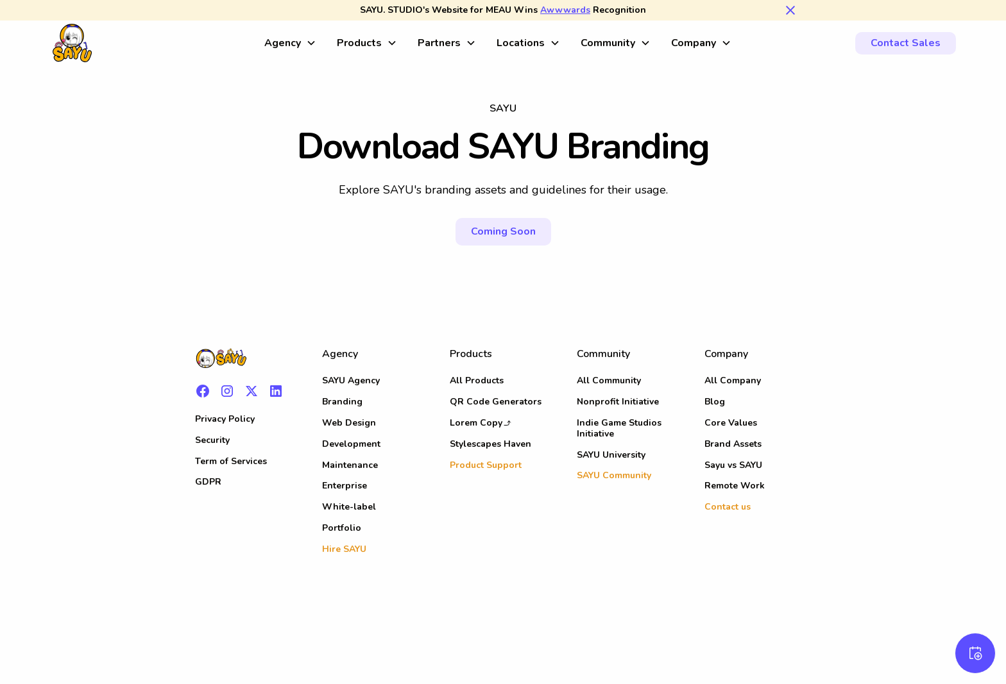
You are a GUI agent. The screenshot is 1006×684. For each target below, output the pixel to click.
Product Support (486, 465)
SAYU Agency (351, 380)
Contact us (727, 507)
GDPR (208, 482)
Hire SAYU (344, 549)
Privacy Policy (225, 419)
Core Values (730, 423)
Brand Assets (733, 444)
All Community (609, 380)
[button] (290, 43)
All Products (477, 380)
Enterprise (344, 486)
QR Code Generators (495, 402)
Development (351, 444)
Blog (714, 402)
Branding (342, 402)
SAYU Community (614, 475)
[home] (152, 43)
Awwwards (565, 10)
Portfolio (341, 528)
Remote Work (734, 486)
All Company (732, 380)
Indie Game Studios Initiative (619, 428)
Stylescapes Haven (490, 444)
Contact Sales (906, 43)
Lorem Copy (476, 423)
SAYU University (611, 455)
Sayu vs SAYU (733, 465)
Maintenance (350, 465)
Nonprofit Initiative (618, 402)
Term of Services (231, 461)
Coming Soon (503, 231)
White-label (349, 507)
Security (212, 440)
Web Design (349, 423)
